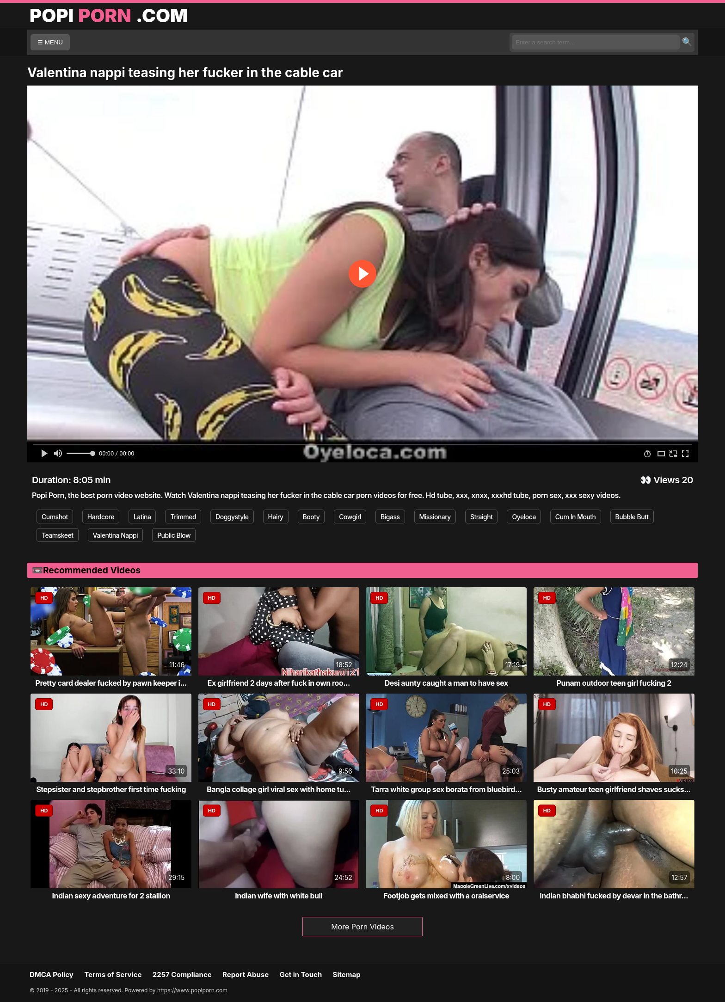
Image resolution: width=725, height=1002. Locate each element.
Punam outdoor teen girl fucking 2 (614, 683)
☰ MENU (50, 42)
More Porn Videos (362, 926)
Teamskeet (58, 535)
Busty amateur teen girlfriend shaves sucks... (614, 789)
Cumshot (55, 517)
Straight (481, 517)
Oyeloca (523, 517)
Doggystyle (231, 517)
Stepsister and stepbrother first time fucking (111, 789)
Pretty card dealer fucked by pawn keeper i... (111, 683)
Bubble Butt (632, 517)
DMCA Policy (52, 974)
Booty (311, 517)
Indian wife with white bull (278, 895)
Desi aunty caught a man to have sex (446, 683)
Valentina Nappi (115, 535)
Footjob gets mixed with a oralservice (446, 895)
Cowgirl (350, 517)
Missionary (435, 517)
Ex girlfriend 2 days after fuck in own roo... (279, 683)
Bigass (390, 517)
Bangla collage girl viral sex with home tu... (278, 789)
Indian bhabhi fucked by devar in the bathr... (614, 895)
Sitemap (347, 974)
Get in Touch (300, 974)
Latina (142, 517)
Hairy (275, 517)
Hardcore (100, 517)
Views (666, 480)
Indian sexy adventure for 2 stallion (111, 895)
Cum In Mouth (575, 517)
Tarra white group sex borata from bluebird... (446, 789)
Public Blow (173, 535)
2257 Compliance (182, 974)
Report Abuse (245, 974)
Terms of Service (112, 974)
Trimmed (183, 517)
